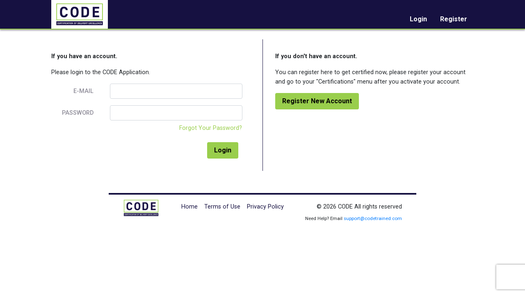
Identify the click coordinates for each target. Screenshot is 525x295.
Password (78, 112)
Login (418, 19)
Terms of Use (222, 206)
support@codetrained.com (373, 218)
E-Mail (83, 91)
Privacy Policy (265, 206)
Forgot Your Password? (210, 128)
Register (453, 19)
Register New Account (317, 101)
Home (189, 206)
